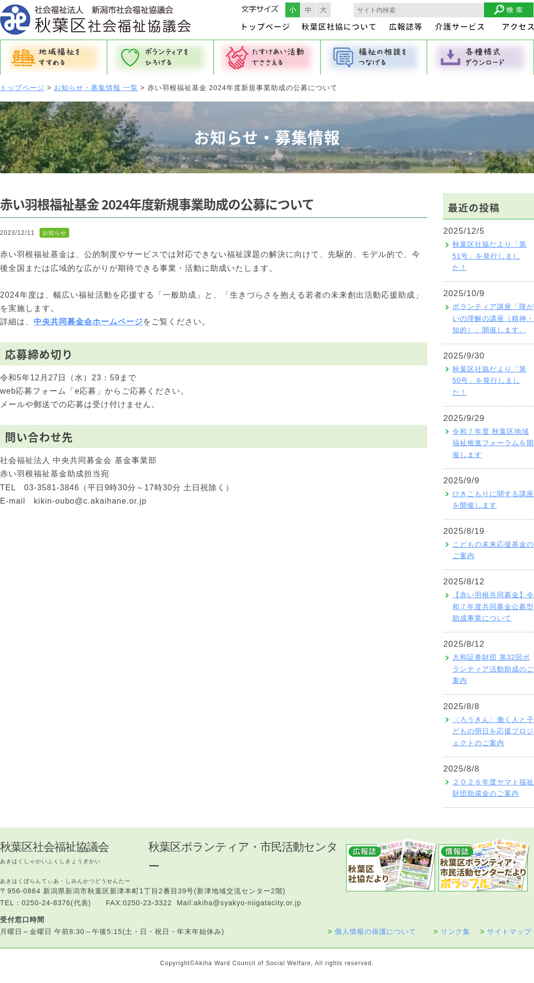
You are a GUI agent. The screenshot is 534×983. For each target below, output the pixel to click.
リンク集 (452, 931)
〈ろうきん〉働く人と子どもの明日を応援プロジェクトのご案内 (493, 731)
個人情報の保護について (372, 931)
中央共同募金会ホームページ (88, 321)
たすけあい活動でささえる (267, 57)
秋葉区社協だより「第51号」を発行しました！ (489, 256)
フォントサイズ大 (323, 9)
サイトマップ (506, 931)
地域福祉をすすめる (53, 57)
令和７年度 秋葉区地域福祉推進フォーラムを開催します (493, 443)
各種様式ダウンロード (480, 57)
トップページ (22, 88)
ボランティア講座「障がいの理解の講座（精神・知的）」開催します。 (493, 318)
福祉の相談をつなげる (373, 57)
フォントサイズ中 (308, 9)
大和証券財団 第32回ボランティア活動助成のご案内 (493, 669)
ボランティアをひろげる (160, 57)
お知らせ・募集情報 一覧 (96, 88)
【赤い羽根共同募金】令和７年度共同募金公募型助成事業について (493, 606)
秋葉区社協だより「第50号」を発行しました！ (489, 381)
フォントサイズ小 (292, 9)
